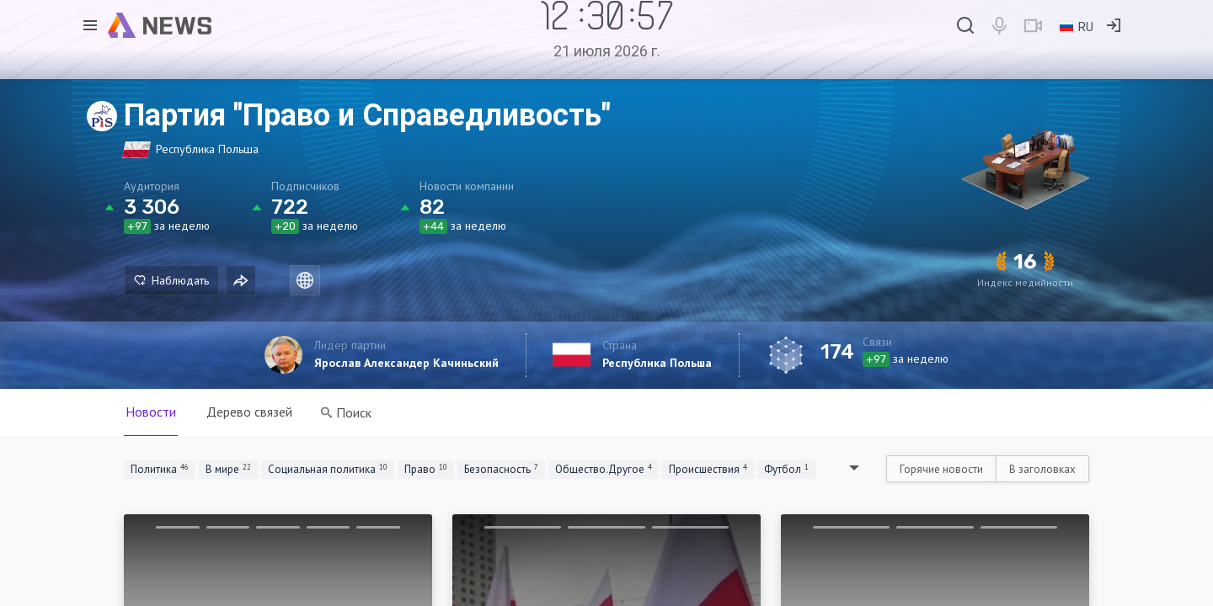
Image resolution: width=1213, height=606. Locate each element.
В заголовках (1042, 469)
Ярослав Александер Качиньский (406, 362)
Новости (151, 411)
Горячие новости (941, 469)
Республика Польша (657, 362)
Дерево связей (249, 411)
